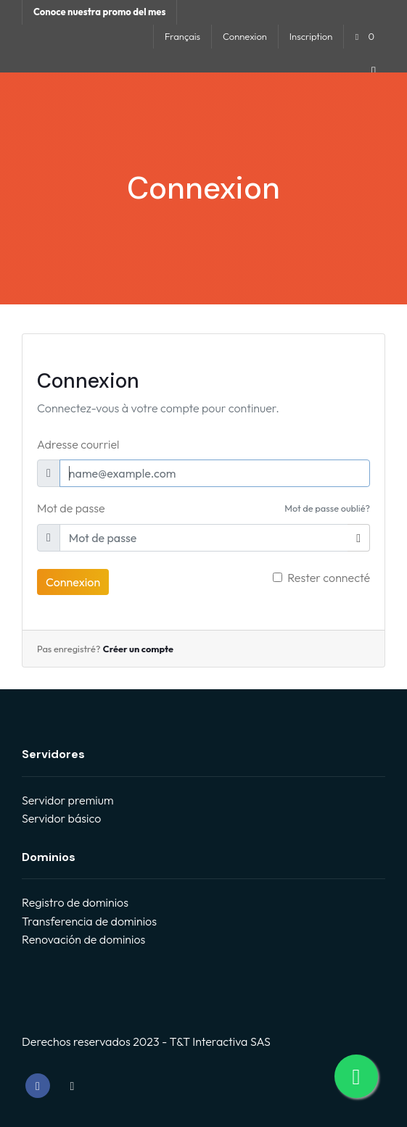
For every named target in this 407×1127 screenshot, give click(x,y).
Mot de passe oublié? (327, 508)
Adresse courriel (78, 444)
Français (182, 36)
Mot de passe (71, 508)
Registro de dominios (75, 902)
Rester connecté (328, 577)
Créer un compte (138, 648)
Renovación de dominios (83, 939)
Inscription (310, 36)
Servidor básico (61, 818)
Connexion (245, 36)
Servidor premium (67, 800)
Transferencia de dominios (89, 921)
